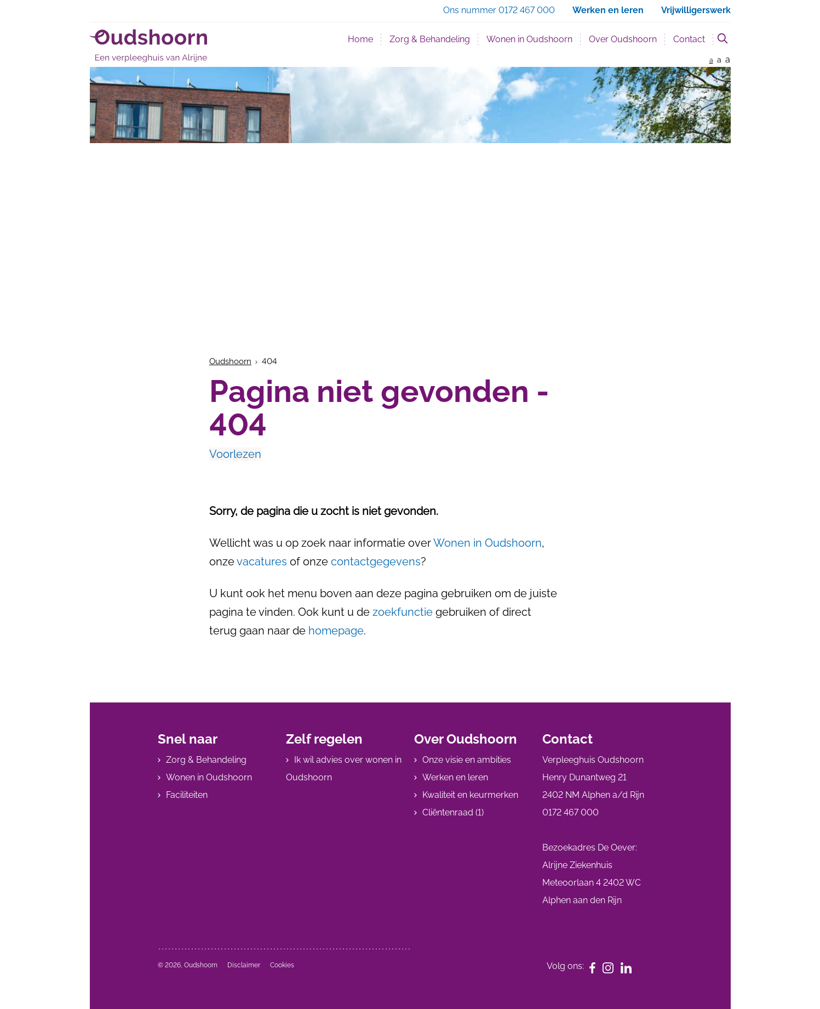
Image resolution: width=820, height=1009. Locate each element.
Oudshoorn (230, 361)
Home (360, 39)
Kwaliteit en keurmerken (470, 795)
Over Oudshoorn (623, 39)
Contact (689, 39)
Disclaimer (243, 965)
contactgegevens (376, 561)
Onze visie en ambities (466, 760)
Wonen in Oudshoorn (529, 39)
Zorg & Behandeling (429, 39)
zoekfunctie (403, 612)
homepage (336, 630)
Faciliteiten (187, 795)
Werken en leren (455, 777)
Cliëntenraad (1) (453, 812)
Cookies (282, 965)
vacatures (262, 561)
